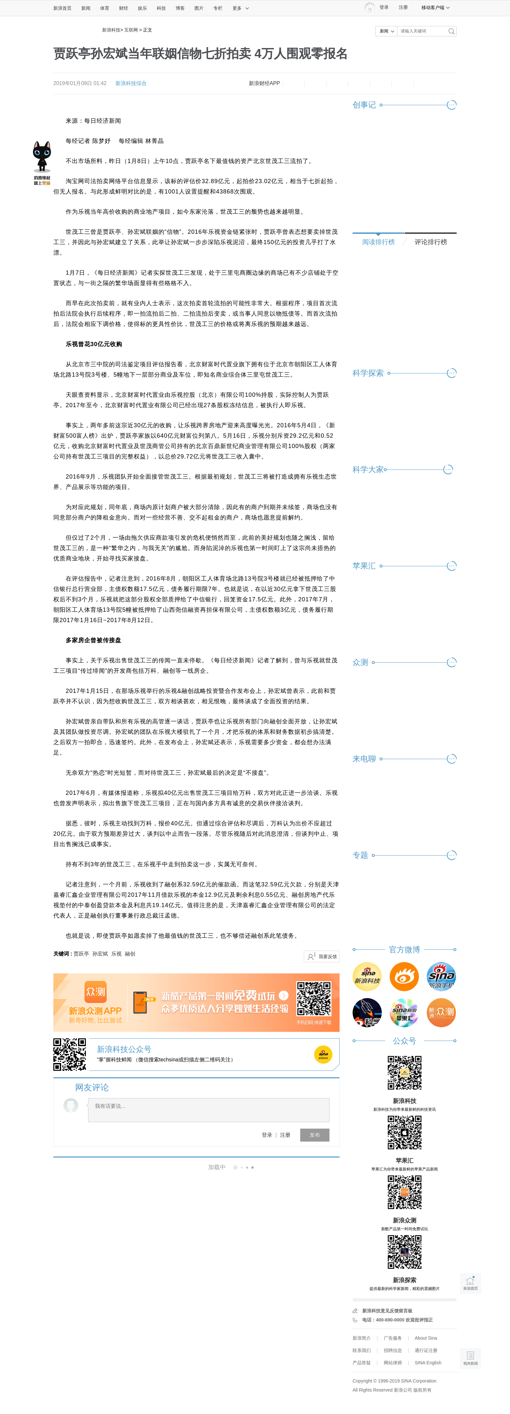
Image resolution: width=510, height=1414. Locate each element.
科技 (161, 8)
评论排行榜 (431, 241)
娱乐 (142, 8)
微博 (359, 83)
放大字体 (315, 83)
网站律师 (393, 1362)
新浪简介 (362, 1338)
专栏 (217, 8)
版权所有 (422, 1390)
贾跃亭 (81, 954)
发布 (315, 1135)
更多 (241, 8)
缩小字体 (293, 83)
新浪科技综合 (131, 83)
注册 (403, 7)
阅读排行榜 (378, 241)
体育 (104, 8)
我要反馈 (328, 956)
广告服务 (393, 1338)
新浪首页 (62, 8)
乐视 (116, 954)
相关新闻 (75, 1167)
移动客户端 (436, 7)
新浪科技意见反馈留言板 (387, 1310)
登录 (267, 1135)
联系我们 (362, 1350)
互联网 (131, 29)
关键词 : (63, 954)
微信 (381, 83)
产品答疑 (362, 1362)
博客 (180, 8)
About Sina (426, 1338)
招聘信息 (393, 1350)
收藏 (337, 83)
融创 (130, 954)
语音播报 (470, 1333)
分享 (402, 83)
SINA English (428, 1362)
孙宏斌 (100, 954)
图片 (199, 8)
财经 (123, 8)
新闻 (85, 8)
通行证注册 (426, 1350)
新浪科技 (111, 29)
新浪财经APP (264, 83)
